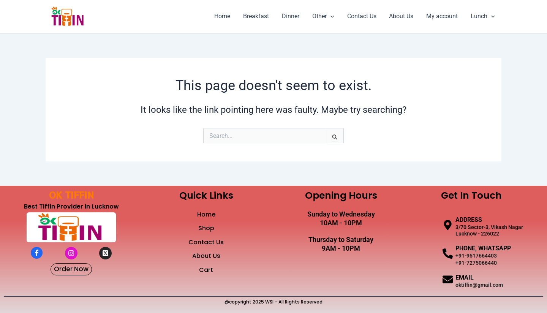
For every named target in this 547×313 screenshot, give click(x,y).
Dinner (295, 16)
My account (443, 16)
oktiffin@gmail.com (479, 285)
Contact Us (364, 16)
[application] (334, 16)
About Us (403, 16)
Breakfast (261, 16)
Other (327, 16)
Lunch (483, 16)
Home (228, 16)
